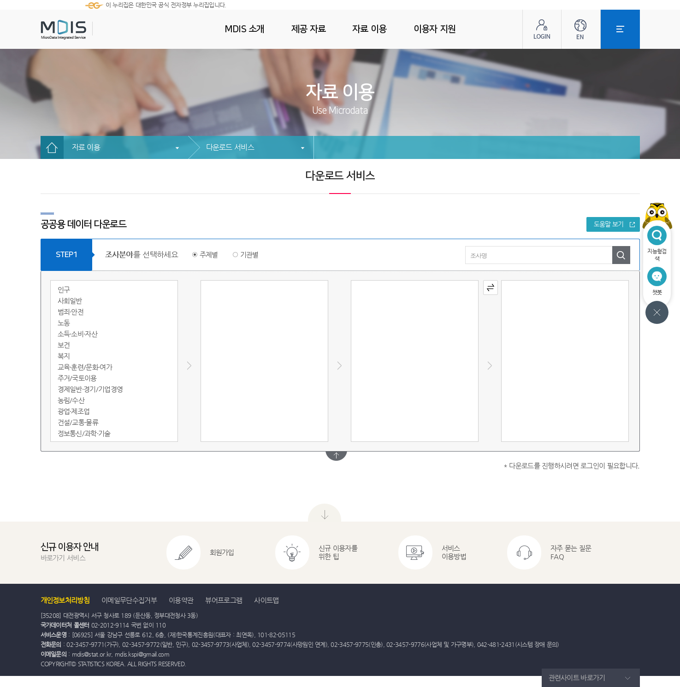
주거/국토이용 (77, 378)
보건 (64, 345)
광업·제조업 (74, 411)
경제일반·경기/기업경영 (90, 389)
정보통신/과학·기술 (84, 433)
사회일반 (70, 301)
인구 (64, 290)
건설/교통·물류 (78, 422)
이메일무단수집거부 (129, 600)
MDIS (87, 30)
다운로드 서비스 (230, 147)
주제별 (209, 254)
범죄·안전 (71, 312)
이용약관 (181, 600)
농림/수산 (71, 400)
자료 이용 (86, 147)
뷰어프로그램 (223, 600)
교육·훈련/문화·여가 (85, 367)
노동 (64, 323)
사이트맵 (266, 600)
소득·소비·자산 (78, 334)
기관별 (249, 254)
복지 (64, 356)
